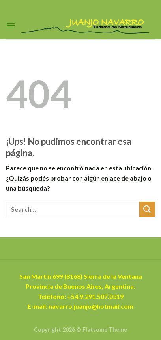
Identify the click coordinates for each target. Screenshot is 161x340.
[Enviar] (147, 209)
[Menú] (10, 25)
